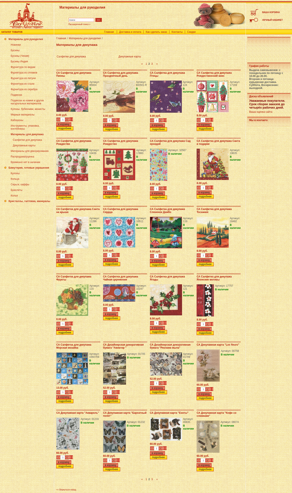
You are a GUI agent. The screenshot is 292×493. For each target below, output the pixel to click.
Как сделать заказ (156, 31)
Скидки (191, 31)
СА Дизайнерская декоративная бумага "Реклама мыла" (170, 346)
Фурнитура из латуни (23, 78)
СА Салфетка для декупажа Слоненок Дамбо (167, 211)
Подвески (16, 94)
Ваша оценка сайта (260, 111)
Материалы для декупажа (27, 134)
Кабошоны (17, 120)
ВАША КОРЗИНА (271, 12)
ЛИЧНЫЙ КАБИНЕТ (272, 20)
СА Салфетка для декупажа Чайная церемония (120, 278)
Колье (14, 195)
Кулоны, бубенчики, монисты (28, 109)
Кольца (15, 178)
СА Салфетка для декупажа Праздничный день (120, 74)
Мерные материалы (22, 114)
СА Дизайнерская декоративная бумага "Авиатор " (123, 346)
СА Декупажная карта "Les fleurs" (218, 344)
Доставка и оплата (130, 31)
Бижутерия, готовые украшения (29, 167)
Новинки (16, 44)
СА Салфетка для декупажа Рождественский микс (214, 74)
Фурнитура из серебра (24, 89)
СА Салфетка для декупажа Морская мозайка (73, 346)
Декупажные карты (24, 145)
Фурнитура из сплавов (24, 72)
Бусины (15, 50)
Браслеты (16, 190)
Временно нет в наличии (25, 162)
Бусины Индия (19, 61)
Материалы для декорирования (30, 151)
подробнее (64, 128)
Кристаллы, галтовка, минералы (29, 201)
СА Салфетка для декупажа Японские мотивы (214, 278)
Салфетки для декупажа (27, 139)
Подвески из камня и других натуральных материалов (27, 102)
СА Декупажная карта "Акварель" (77, 412)
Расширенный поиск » (79, 24)
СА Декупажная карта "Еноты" (169, 412)
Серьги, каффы (20, 184)
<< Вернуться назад (66, 490)
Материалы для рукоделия (26, 39)
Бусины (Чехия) (20, 55)
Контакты (177, 31)
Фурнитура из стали (22, 83)
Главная (109, 31)
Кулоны (15, 173)
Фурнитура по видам (23, 67)
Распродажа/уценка (22, 156)
